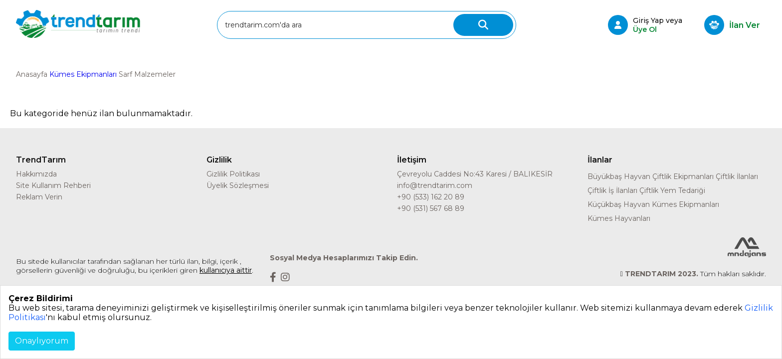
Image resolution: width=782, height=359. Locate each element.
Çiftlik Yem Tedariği (672, 190)
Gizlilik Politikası (233, 174)
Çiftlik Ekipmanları (683, 176)
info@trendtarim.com (434, 185)
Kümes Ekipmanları (83, 74)
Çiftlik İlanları (737, 176)
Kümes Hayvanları (618, 218)
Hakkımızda (36, 174)
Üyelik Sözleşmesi (237, 185)
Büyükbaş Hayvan (618, 176)
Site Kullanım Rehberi (53, 185)
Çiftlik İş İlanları (612, 190)
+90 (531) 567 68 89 (430, 208)
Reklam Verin (39, 196)
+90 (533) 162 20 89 (430, 196)
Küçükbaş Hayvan (618, 204)
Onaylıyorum (41, 341)
